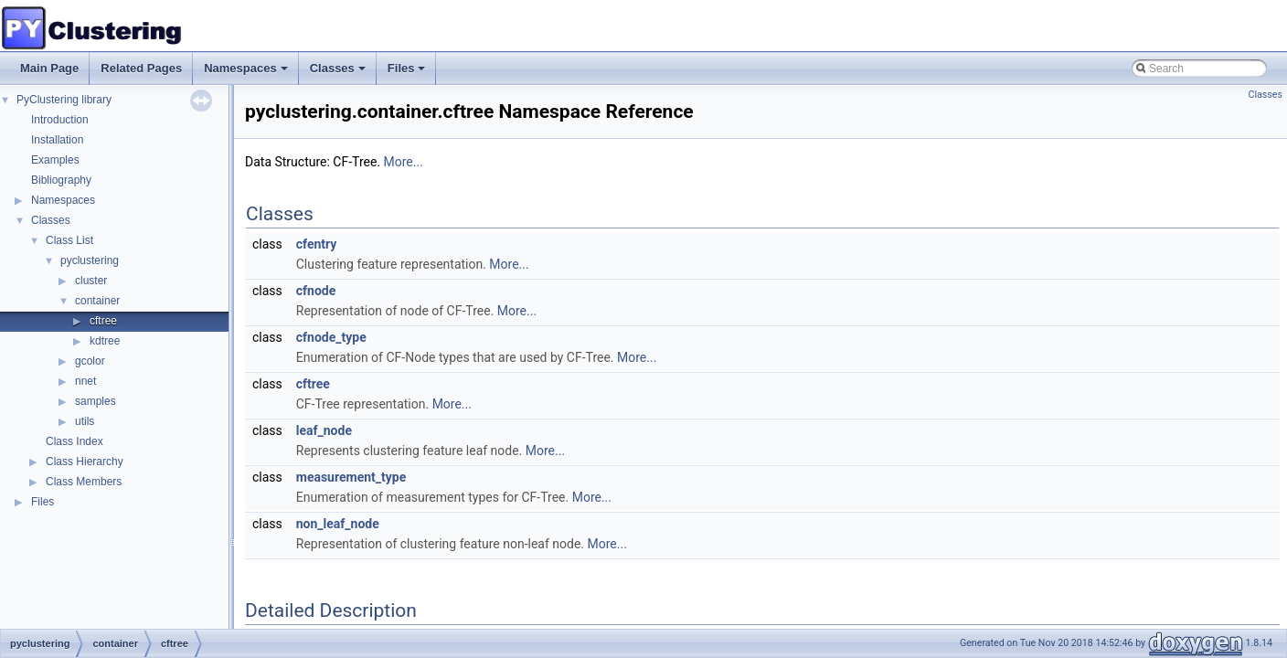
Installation (57, 139)
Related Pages (141, 68)
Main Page (49, 68)
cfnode (316, 290)
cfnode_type (331, 337)
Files (408, 73)
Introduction (60, 119)
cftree (103, 320)
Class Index (74, 441)
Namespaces (247, 73)
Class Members (84, 481)
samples (95, 401)
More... (403, 161)
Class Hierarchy (84, 461)
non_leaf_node (337, 523)
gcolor (90, 361)
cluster (91, 280)
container (97, 300)
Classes (339, 73)
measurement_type (351, 477)
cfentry (316, 244)
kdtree (105, 340)
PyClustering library (64, 99)
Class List (69, 240)
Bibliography (61, 180)
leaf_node (324, 430)
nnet (85, 381)
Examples (55, 160)
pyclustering (89, 260)
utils (84, 421)
